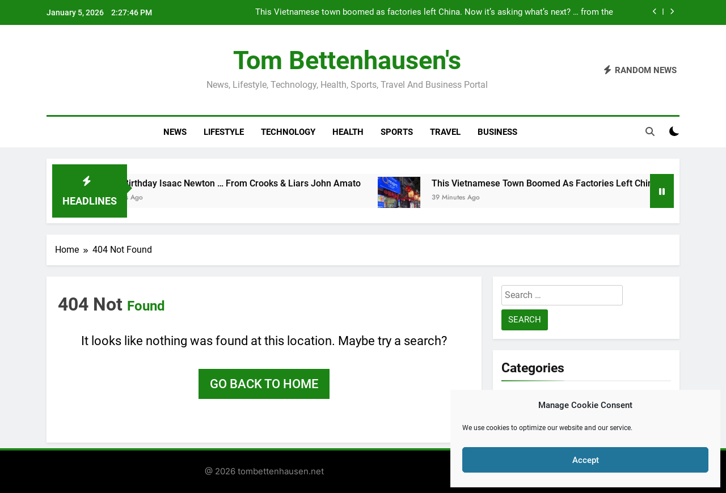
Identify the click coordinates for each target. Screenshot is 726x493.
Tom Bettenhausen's (347, 60)
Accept (585, 460)
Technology (288, 132)
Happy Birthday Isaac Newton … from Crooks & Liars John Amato (231, 183)
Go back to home (264, 384)
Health (348, 132)
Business (497, 132)
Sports (397, 132)
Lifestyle (224, 132)
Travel (445, 132)
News (175, 132)
